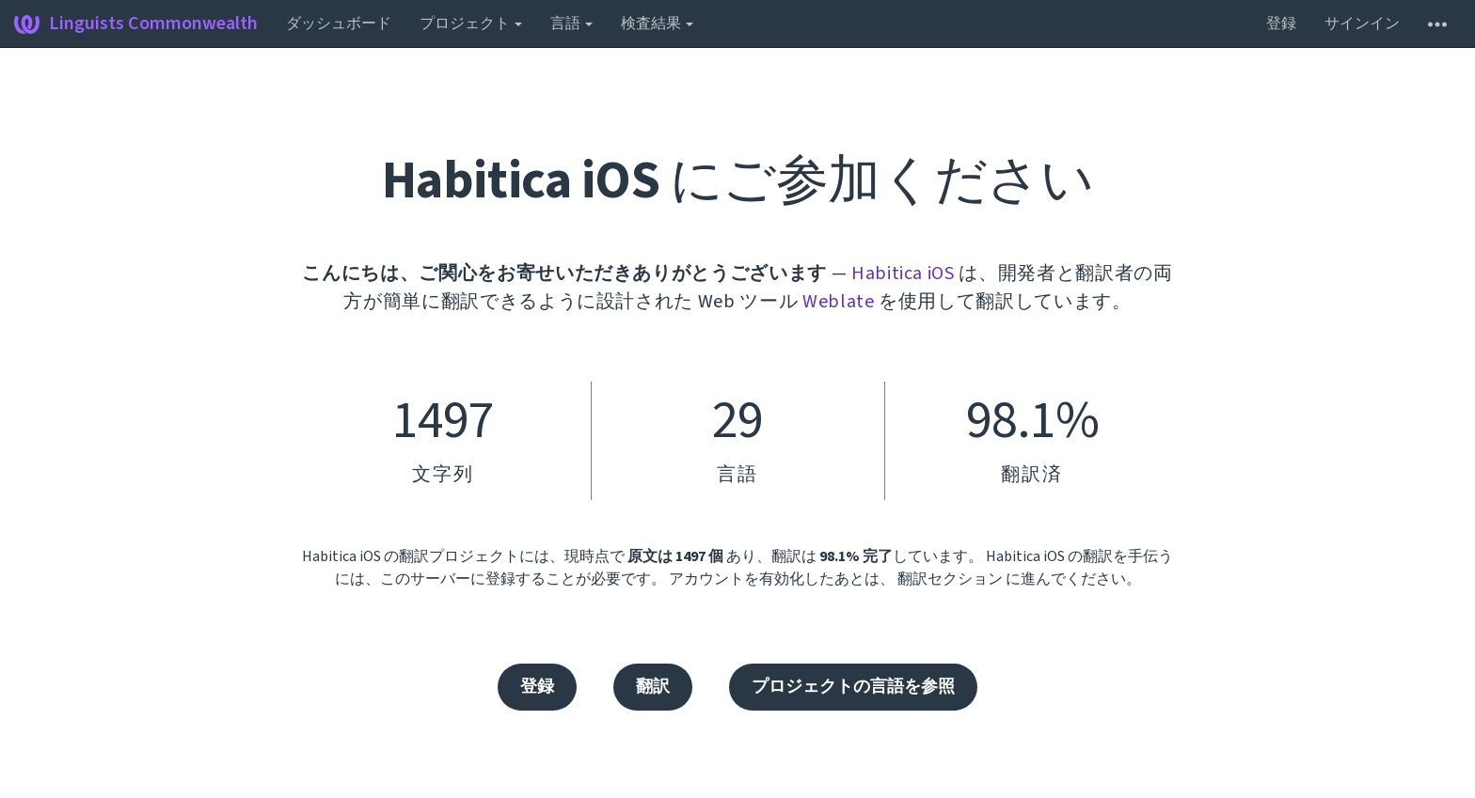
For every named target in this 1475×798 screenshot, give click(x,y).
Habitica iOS (903, 273)
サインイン (1362, 23)
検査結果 (657, 23)
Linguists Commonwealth (136, 23)
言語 (571, 23)
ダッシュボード (338, 23)
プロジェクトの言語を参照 (853, 686)
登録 (1281, 23)
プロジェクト (471, 23)
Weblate (838, 302)
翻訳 (653, 686)
